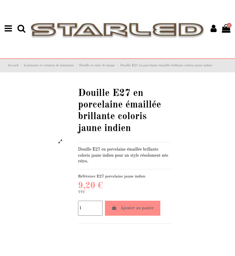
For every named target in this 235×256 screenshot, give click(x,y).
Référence (86, 176)
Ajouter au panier (132, 208)
